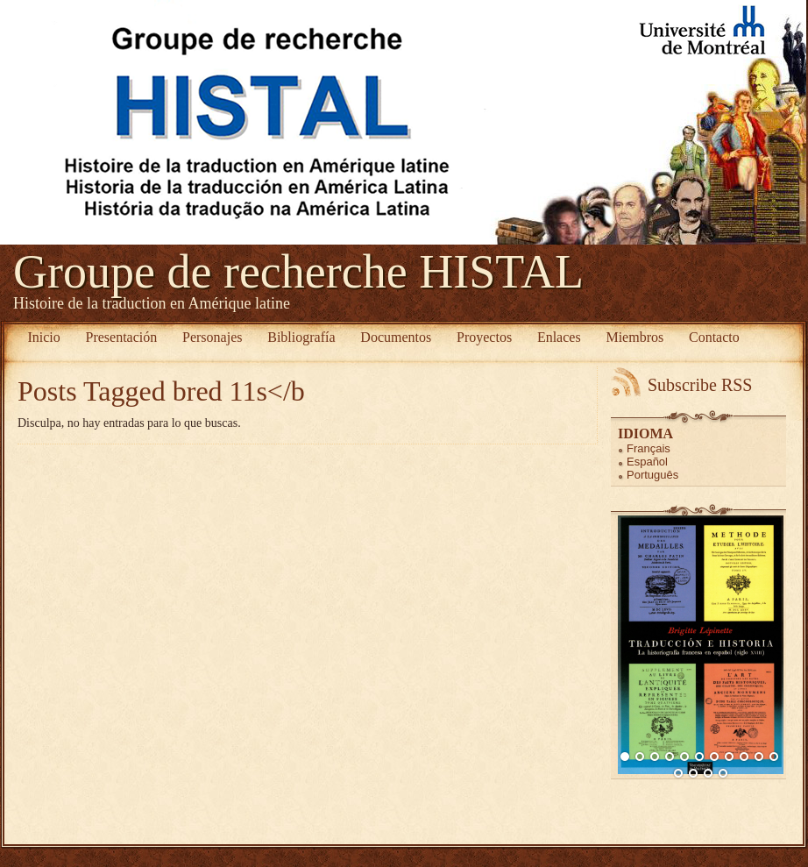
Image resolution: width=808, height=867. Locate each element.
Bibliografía (301, 337)
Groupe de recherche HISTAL (298, 271)
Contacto (714, 337)
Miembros (634, 337)
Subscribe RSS (700, 384)
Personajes (212, 337)
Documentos (395, 337)
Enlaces (559, 337)
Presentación (122, 337)
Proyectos (484, 337)
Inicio (43, 337)
